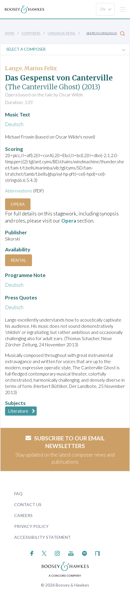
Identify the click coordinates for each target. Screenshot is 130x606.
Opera (18, 204)
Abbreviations (18, 190)
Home (10, 33)
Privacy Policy (31, 526)
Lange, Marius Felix (31, 68)
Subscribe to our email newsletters (65, 442)
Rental (18, 260)
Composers (31, 33)
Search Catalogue (105, 33)
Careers (23, 515)
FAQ (18, 493)
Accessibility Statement (42, 537)
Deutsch (14, 124)
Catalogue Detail (62, 33)
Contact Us (27, 504)
